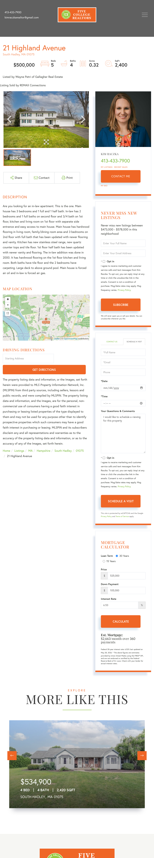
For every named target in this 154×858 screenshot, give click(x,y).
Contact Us (111, 341)
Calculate (121, 621)
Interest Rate (108, 599)
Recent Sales (121, 167)
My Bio (104, 185)
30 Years (122, 555)
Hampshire (43, 440)
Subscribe (120, 305)
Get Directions (72, 359)
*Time (104, 396)
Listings (19, 440)
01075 (80, 440)
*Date (104, 381)
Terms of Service (122, 516)
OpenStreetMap (71, 338)
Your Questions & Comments (118, 411)
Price (104, 569)
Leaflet (57, 338)
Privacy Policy (124, 290)
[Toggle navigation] (144, 14)
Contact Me (120, 176)
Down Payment (110, 584)
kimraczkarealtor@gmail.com (22, 17)
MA (30, 440)
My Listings (107, 167)
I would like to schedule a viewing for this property (123, 433)
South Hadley (63, 440)
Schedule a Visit (134, 341)
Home (6, 440)
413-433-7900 (13, 12)
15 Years (109, 561)
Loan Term (107, 555)
